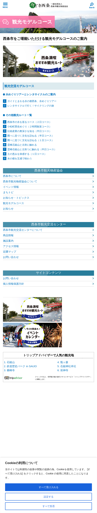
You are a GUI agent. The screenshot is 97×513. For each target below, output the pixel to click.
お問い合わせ (11, 257)
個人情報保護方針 (13, 283)
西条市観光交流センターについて (22, 229)
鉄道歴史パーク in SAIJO (22, 366)
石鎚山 (11, 362)
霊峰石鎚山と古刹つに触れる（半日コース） (31, 149)
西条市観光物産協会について (20, 181)
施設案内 (8, 240)
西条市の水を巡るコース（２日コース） (29, 122)
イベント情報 (11, 186)
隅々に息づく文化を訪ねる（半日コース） (30, 135)
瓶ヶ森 (64, 362)
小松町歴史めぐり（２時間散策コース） (29, 126)
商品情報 (8, 235)
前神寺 (64, 370)
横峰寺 (11, 370)
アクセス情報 (11, 246)
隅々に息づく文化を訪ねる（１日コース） (30, 140)
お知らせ (8, 208)
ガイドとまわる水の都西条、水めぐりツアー (31, 101)
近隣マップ (9, 251)
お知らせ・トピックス (16, 197)
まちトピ (8, 192)
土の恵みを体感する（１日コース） (27, 154)
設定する (48, 496)
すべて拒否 (48, 506)
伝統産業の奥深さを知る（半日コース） (29, 131)
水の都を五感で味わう (19, 158)
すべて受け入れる (48, 487)
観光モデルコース (13, 203)
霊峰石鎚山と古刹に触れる (22, 144)
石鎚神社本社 (68, 366)
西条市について (12, 175)
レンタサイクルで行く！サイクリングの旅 (30, 105)
